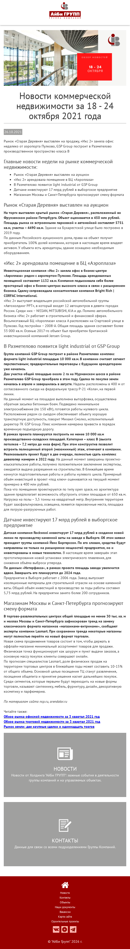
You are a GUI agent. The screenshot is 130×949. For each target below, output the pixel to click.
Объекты (65, 902)
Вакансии (65, 912)
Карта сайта (65, 916)
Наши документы (65, 907)
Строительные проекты (65, 921)
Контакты (65, 897)
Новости (65, 893)
